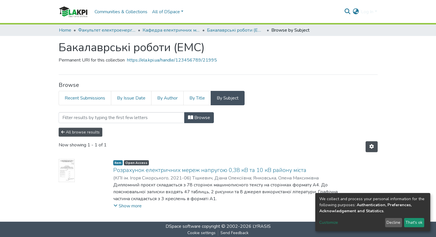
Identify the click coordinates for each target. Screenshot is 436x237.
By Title (197, 98)
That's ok (414, 222)
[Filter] (122, 117)
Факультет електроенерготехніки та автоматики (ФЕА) (107, 30)
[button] (355, 11)
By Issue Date (131, 98)
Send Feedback (234, 233)
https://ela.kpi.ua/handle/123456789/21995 (172, 60)
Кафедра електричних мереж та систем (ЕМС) (171, 30)
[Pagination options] (372, 146)
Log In (367, 12)
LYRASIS (262, 226)
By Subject (228, 98)
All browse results (80, 132)
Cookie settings (201, 233)
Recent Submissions (85, 98)
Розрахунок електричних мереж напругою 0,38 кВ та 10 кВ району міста (209, 170)
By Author (167, 98)
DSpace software (183, 226)
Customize (328, 222)
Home (65, 30)
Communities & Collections (121, 12)
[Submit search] (347, 11)
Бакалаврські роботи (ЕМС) (235, 30)
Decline (393, 222)
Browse (199, 117)
